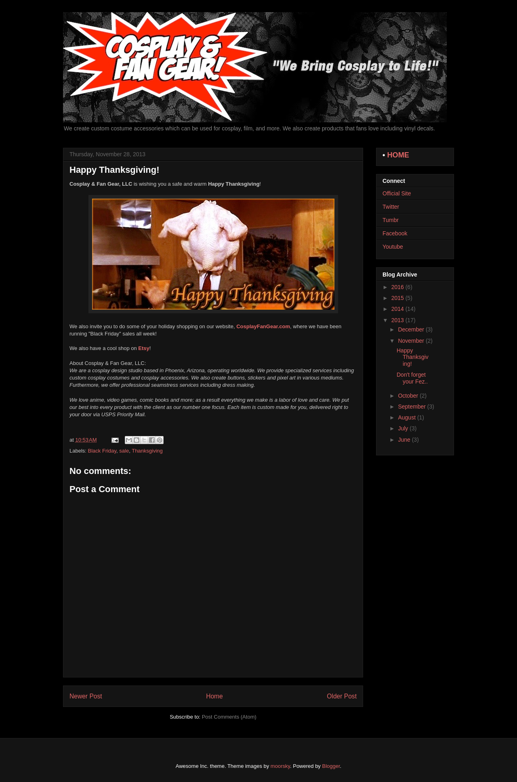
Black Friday (102, 451)
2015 (398, 298)
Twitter (390, 206)
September (412, 406)
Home (214, 696)
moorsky (280, 766)
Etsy (143, 348)
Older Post (342, 696)
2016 (398, 287)
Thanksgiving (147, 451)
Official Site (396, 193)
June (405, 439)
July (404, 428)
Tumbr (390, 220)
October (409, 395)
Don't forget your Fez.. (412, 378)
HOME (398, 155)
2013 (398, 320)
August (407, 417)
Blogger (331, 766)
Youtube (392, 246)
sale (124, 451)
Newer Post (85, 696)
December (411, 329)
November (411, 341)
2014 (398, 309)
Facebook (394, 233)
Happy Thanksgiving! (413, 357)
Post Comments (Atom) (229, 717)
